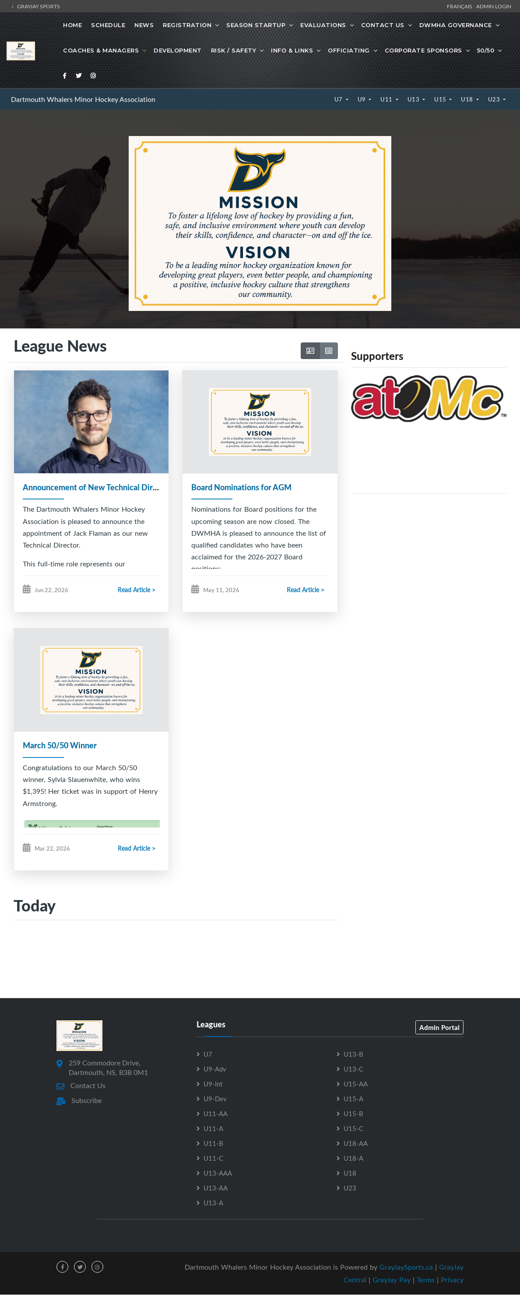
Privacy (452, 1280)
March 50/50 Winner (60, 745)
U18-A (353, 1158)
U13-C (353, 1069)
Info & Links (292, 50)
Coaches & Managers (101, 50)
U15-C (353, 1128)
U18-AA (356, 1143)
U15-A (353, 1099)
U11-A (213, 1128)
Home (72, 24)
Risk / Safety (233, 50)
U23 (495, 99)
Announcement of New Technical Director (97, 487)
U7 (339, 99)
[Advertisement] (428, 562)
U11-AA (216, 1114)
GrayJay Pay (391, 1280)
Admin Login (493, 6)
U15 (441, 99)
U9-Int (213, 1084)
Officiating (349, 50)
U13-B (353, 1054)
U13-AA (216, 1188)
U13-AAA (218, 1173)
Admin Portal (439, 1028)
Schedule (108, 24)
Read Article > (136, 590)
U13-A (213, 1203)
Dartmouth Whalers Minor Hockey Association (83, 99)
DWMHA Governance (455, 24)
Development (178, 50)
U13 (414, 99)
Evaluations (323, 24)
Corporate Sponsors (423, 50)
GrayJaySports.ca (406, 1267)
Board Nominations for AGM (241, 487)
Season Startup (255, 24)
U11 (387, 99)
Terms (426, 1280)
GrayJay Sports (34, 6)
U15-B (353, 1114)
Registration (187, 24)
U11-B (213, 1143)
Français (461, 6)
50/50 (486, 50)
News (144, 24)
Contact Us (382, 24)
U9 (363, 99)
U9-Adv (215, 1069)
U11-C (213, 1158)
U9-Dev (215, 1099)
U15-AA (356, 1084)
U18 (467, 99)
